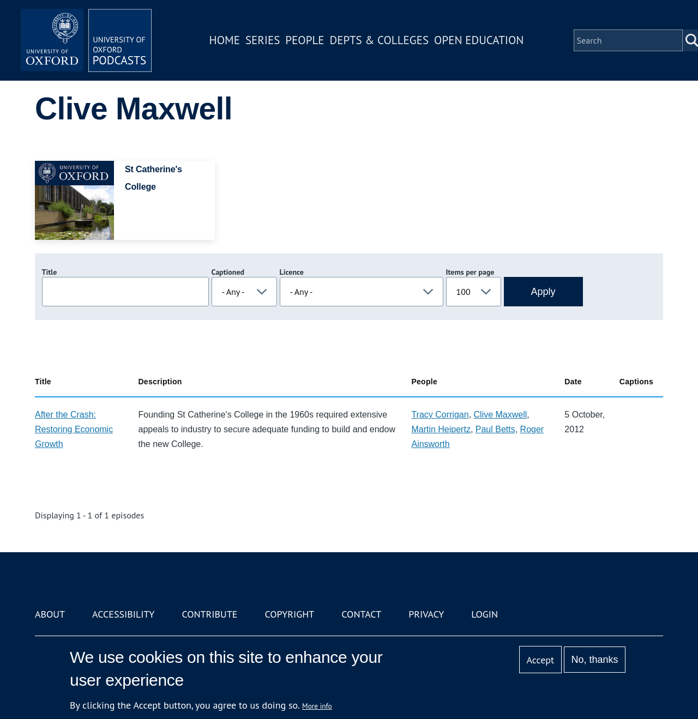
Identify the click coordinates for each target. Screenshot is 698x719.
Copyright (289, 614)
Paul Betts (495, 429)
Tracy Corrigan (439, 414)
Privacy (426, 614)
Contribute (209, 614)
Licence (292, 272)
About (50, 614)
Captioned (228, 272)
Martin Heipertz (440, 429)
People (304, 40)
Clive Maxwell (500, 414)
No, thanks (594, 659)
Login (484, 614)
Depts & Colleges (379, 40)
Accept (540, 660)
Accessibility (123, 614)
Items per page (470, 272)
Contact (361, 614)
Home (224, 40)
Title (49, 272)
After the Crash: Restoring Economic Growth (74, 429)
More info (317, 706)
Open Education (479, 40)
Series (262, 40)
